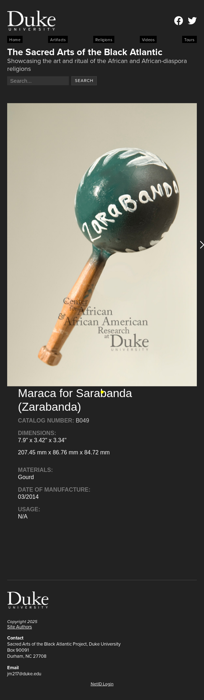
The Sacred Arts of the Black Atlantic (84, 52)
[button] (102, 392)
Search (84, 80)
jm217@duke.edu (24, 673)
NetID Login (102, 684)
